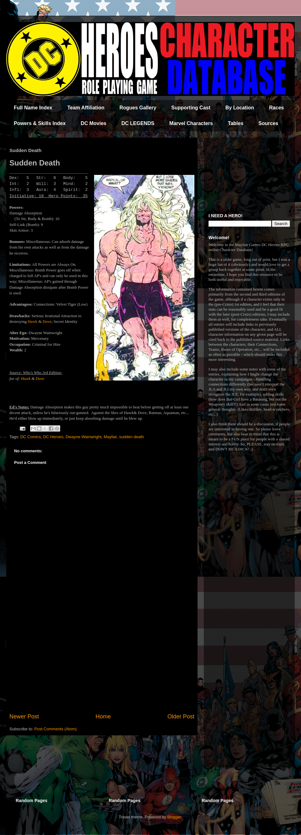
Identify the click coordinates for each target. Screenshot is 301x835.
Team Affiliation (85, 107)
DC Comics (30, 436)
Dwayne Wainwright (83, 436)
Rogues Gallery (137, 107)
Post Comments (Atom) (55, 729)
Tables (236, 123)
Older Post (180, 716)
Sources (268, 123)
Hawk (32, 321)
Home (103, 716)
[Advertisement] (101, 661)
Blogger (174, 817)
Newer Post (24, 716)
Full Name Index (33, 107)
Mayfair (110, 436)
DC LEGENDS (137, 123)
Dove (47, 321)
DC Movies (93, 123)
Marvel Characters (191, 123)
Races (276, 107)
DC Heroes (53, 436)
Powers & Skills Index (40, 123)
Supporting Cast (190, 107)
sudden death (131, 436)
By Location (239, 107)
